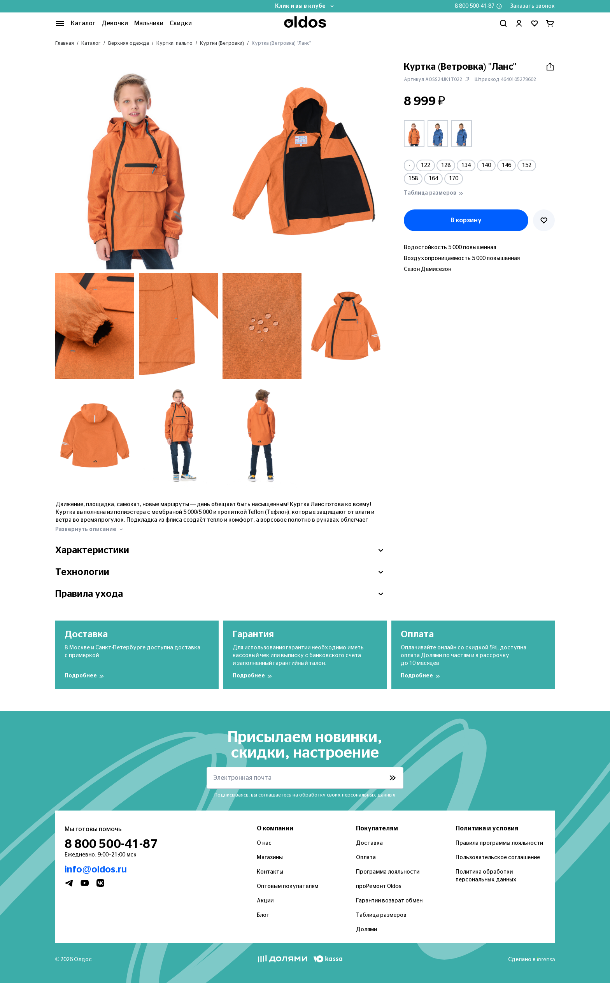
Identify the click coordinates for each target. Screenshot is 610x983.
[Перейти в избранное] (534, 23)
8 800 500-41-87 (474, 6)
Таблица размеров (381, 915)
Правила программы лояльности (499, 843)
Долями (366, 929)
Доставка (369, 843)
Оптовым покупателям (287, 886)
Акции (265, 901)
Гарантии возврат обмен (389, 901)
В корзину (466, 220)
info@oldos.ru (96, 869)
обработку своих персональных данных (347, 795)
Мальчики (148, 23)
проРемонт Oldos (378, 886)
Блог (263, 915)
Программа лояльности (387, 872)
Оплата (366, 857)
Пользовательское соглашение (498, 857)
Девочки (115, 23)
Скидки (181, 23)
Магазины (270, 857)
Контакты (270, 872)
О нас (264, 843)
